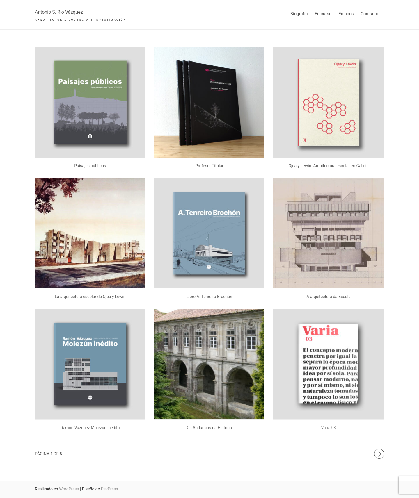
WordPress (69, 489)
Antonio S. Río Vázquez (59, 12)
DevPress (109, 489)
